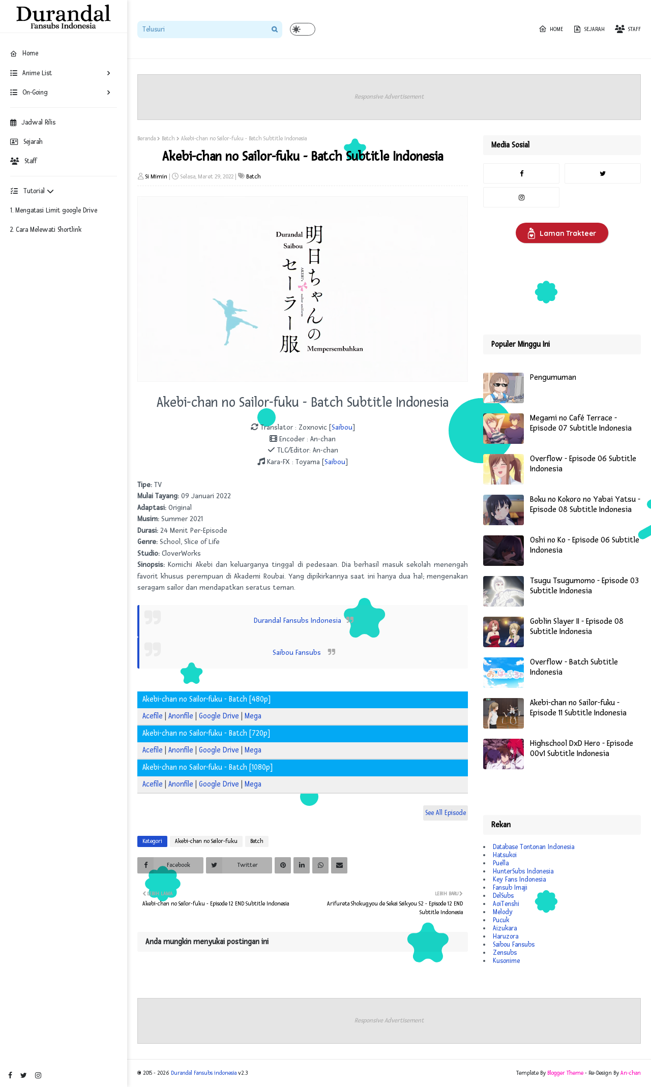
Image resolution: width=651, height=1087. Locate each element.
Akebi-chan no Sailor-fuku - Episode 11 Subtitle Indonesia (578, 708)
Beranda (146, 138)
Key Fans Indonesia (519, 879)
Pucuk (501, 920)
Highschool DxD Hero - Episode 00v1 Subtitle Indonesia (581, 749)
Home (551, 29)
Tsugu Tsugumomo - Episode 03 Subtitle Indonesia (584, 586)
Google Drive (219, 716)
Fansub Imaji (510, 888)
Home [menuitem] (24, 53)
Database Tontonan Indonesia (533, 847)
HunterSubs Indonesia (523, 871)
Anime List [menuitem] (31, 73)
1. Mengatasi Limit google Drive (53, 210)
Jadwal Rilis (32, 122)
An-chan (630, 1073)
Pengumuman (553, 377)
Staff (23, 161)
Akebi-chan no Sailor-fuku (206, 841)
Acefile (152, 716)
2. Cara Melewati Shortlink (45, 230)
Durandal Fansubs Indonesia (297, 620)
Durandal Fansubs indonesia (203, 1073)
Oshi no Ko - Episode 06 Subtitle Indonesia (584, 545)
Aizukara (505, 928)
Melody (503, 912)
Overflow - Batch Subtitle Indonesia (574, 667)
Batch (168, 138)
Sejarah (26, 142)
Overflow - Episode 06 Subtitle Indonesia (583, 464)
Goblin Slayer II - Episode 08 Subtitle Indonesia (577, 627)
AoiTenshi (506, 904)
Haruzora (505, 936)
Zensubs (505, 953)
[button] (302, 29)
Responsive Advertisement (389, 97)
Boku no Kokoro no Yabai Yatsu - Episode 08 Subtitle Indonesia (585, 505)
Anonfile (180, 716)
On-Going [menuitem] (29, 92)
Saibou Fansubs (298, 652)
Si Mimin (156, 176)
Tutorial (32, 191)
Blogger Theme (565, 1073)
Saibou (342, 427)
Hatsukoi (505, 855)
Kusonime (506, 961)
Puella (501, 863)
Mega (253, 716)
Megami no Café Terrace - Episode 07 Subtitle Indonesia (581, 423)
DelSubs (503, 896)
